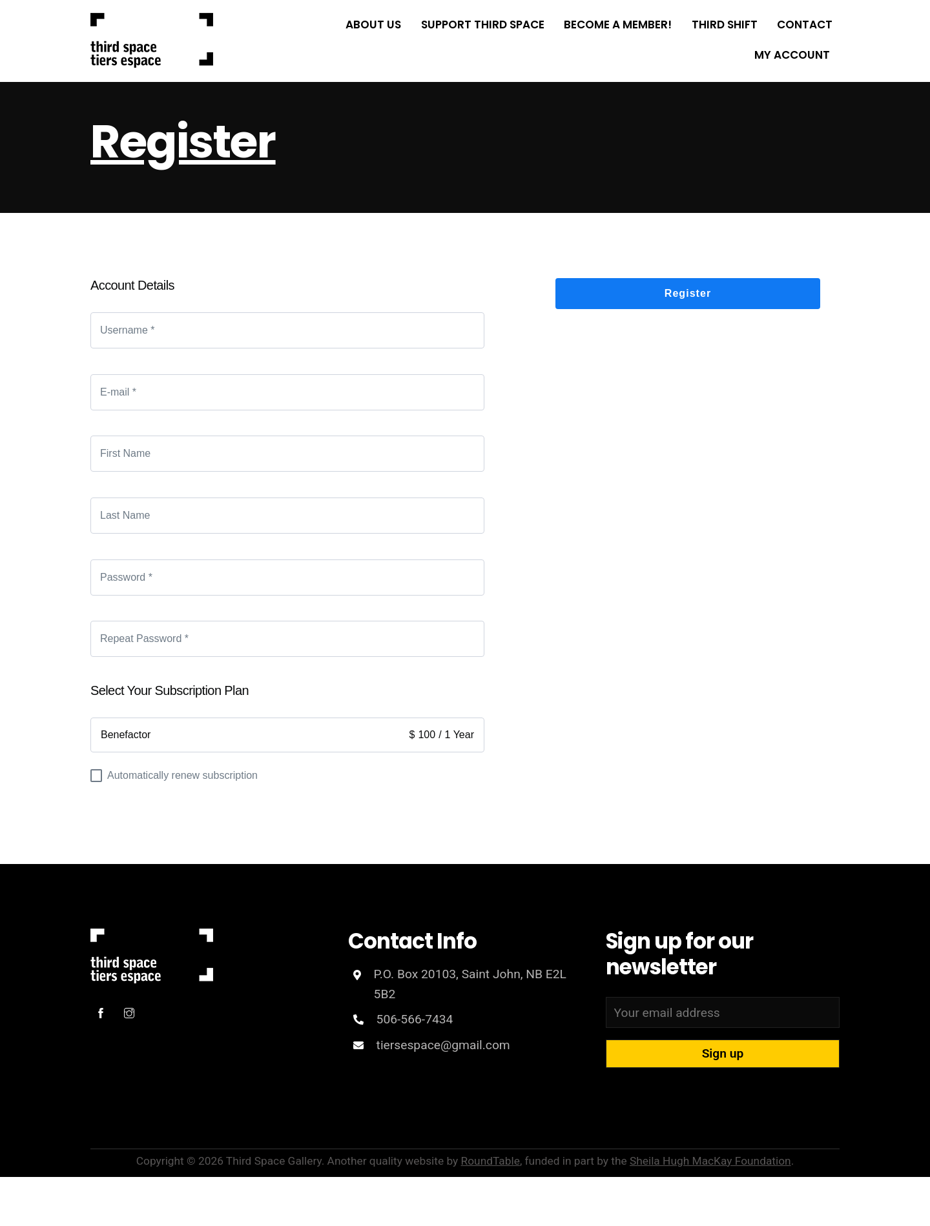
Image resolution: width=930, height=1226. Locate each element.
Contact (804, 24)
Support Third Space (482, 24)
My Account (792, 55)
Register (183, 141)
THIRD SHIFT (725, 24)
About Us (373, 24)
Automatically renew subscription (174, 776)
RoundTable (490, 1160)
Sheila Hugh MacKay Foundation (710, 1160)
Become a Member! (618, 24)
